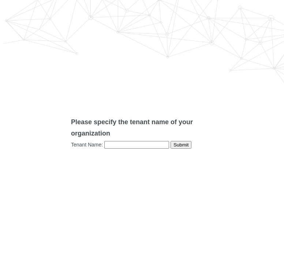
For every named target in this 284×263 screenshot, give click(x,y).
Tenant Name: (87, 145)
